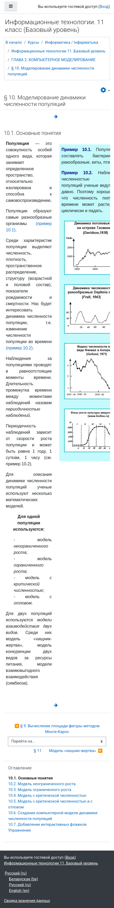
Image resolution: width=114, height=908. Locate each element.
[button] (105, 90)
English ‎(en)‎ (19, 890)
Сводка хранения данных (27, 900)
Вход (104, 6)
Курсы (33, 42)
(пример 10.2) (19, 348)
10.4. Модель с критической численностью (47, 795)
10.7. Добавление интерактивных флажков (47, 824)
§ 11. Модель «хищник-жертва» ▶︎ (68, 750)
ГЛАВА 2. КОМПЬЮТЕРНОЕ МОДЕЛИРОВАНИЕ (53, 59)
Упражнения (19, 830)
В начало (14, 42)
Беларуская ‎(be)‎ (23, 879)
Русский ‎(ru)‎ (16, 873)
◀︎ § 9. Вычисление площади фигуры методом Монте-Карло (58, 729)
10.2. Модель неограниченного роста (41, 784)
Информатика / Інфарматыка (71, 42)
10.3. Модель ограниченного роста (39, 789)
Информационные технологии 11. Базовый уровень (58, 51)
